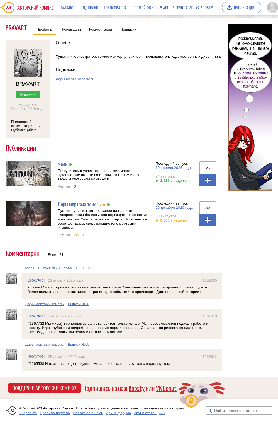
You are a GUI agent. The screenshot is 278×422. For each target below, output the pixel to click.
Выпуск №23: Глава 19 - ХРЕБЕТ (66, 268)
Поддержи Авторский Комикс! (44, 387)
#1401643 (209, 316)
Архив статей (145, 413)
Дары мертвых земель (75, 79)
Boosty (206, 7)
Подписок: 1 (21, 122)
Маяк (62, 164)
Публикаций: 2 (23, 130)
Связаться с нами (88, 413)
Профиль (44, 29)
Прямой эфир (143, 7)
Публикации (70, 29)
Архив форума (118, 413)
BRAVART (36, 280)
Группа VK (184, 7)
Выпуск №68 (78, 304)
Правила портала (55, 413)
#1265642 (209, 357)
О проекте (28, 413)
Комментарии (100, 29)
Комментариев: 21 (27, 126)
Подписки (89, 7)
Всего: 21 (56, 255)
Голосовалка (115, 7)
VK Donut (166, 388)
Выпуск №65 (78, 344)
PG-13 (78, 235)
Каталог (68, 7)
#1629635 (209, 280)
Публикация (244, 7)
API (165, 7)
